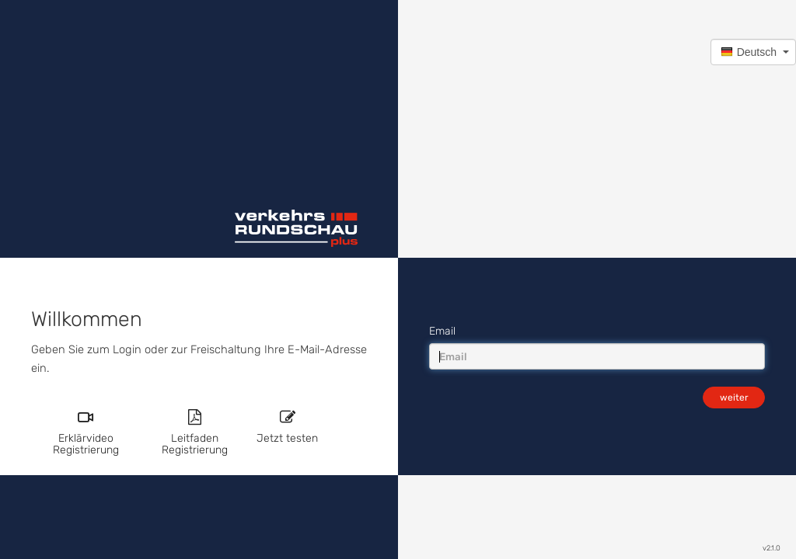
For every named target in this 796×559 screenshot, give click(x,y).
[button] (753, 52)
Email (442, 331)
